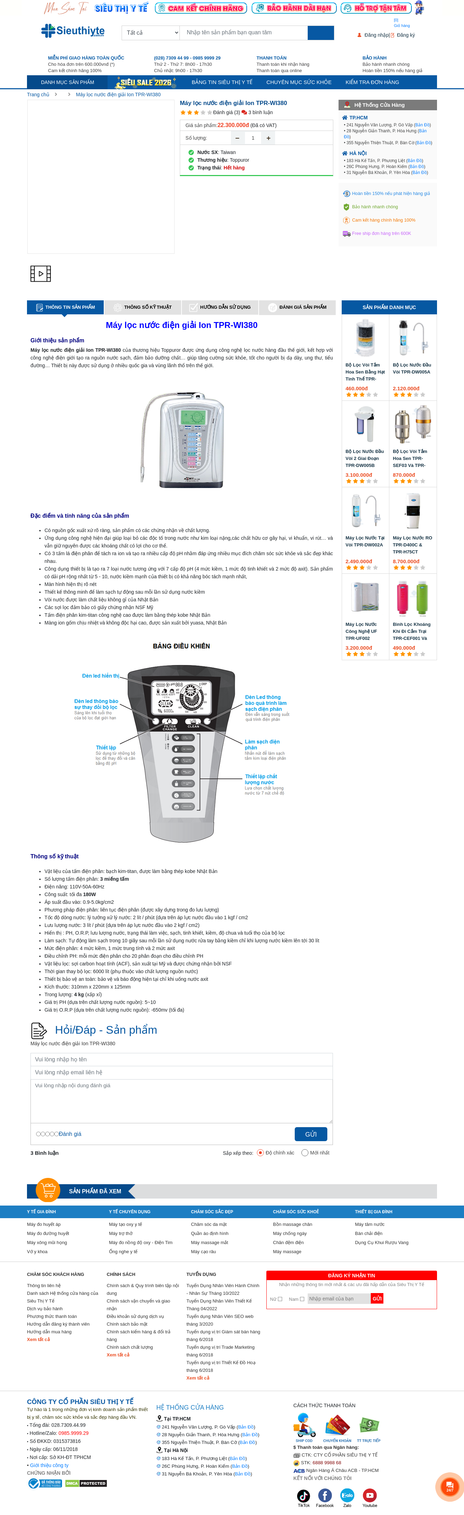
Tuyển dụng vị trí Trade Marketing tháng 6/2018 (220, 1351)
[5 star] (209, 112)
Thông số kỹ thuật (143, 307)
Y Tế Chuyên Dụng (129, 1211)
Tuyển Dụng (201, 1274)
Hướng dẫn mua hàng (49, 1331)
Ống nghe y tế (123, 1251)
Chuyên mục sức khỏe (299, 82)
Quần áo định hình (209, 1233)
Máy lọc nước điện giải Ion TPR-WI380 (118, 94)
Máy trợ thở (120, 1233)
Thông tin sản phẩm (65, 308)
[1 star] (183, 112)
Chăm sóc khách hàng (55, 1274)
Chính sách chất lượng (130, 1347)
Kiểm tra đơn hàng (372, 82)
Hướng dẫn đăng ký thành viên (58, 1324)
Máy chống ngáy (290, 1233)
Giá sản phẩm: (201, 125)
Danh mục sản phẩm (67, 82)
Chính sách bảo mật (127, 1324)
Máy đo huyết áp (44, 1224)
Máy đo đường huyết (48, 1233)
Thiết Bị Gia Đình (374, 1211)
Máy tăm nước (369, 1224)
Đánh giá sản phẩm (297, 307)
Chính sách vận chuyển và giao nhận (138, 1304)
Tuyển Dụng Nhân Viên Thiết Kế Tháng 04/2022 (219, 1304)
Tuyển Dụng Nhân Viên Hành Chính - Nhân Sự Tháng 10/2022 (222, 1289)
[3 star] (196, 112)
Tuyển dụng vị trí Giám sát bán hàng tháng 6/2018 (223, 1335)
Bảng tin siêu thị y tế (222, 82)
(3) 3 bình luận (253, 112)
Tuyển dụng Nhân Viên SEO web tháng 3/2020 (219, 1320)
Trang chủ (38, 94)
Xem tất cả (38, 1339)
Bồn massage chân (292, 1224)
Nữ (276, 1299)
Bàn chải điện (368, 1233)
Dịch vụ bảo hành (45, 1308)
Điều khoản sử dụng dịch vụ (135, 1316)
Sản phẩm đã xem (95, 1191)
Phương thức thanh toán (52, 1316)
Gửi (311, 1134)
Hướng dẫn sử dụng (220, 307)
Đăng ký (406, 35)
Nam (296, 1299)
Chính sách (121, 1274)
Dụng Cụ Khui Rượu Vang (382, 1242)
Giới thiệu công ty (49, 1465)
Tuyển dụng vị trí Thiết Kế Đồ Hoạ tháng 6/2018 (220, 1366)
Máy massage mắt (209, 1242)
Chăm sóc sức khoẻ (296, 1211)
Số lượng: (196, 138)
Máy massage (287, 1251)
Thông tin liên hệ (44, 1285)
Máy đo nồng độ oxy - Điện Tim (140, 1242)
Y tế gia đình (41, 1211)
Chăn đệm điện (288, 1242)
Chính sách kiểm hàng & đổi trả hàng (139, 1335)
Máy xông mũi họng (47, 1242)
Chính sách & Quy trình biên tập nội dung (143, 1289)
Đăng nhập (376, 35)
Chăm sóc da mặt (209, 1224)
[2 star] (189, 112)
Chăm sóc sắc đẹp (212, 1211)
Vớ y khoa (37, 1251)
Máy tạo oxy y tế (125, 1224)
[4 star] (203, 112)
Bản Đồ (422, 125)
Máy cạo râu (203, 1251)
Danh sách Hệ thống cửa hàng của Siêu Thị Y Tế (62, 1297)
